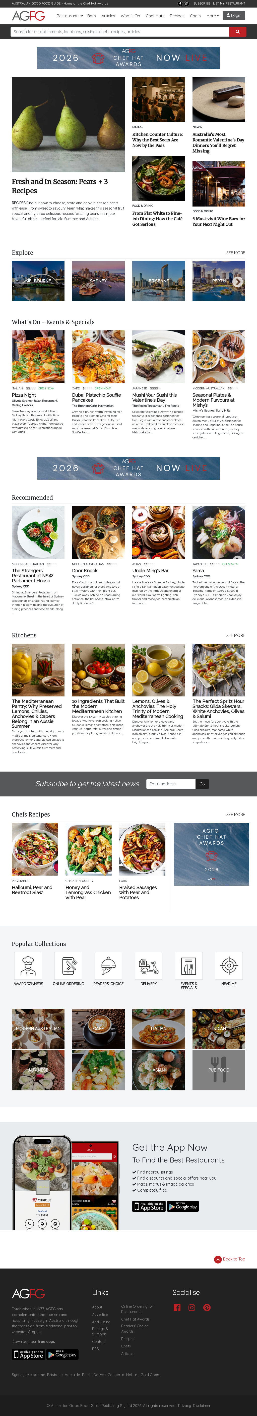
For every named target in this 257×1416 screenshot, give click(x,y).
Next (237, 282)
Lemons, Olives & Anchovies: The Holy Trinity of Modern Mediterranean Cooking (157, 709)
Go (202, 783)
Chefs (195, 15)
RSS (95, 1349)
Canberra (116, 1374)
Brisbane (55, 1374)
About (97, 1307)
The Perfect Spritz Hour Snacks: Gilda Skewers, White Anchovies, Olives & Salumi (218, 709)
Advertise (100, 1314)
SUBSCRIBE (202, 3)
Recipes (177, 15)
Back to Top (229, 1259)
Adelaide (72, 1374)
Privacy (184, 1405)
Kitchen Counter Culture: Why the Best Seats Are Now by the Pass (157, 140)
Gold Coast (150, 1374)
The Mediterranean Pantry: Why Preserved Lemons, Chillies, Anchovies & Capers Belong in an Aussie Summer (36, 714)
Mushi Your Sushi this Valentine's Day (154, 398)
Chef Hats (155, 15)
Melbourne (36, 1374)
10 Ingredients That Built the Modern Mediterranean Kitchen (98, 706)
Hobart (132, 1374)
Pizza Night (24, 395)
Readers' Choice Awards (134, 1329)
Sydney (18, 1374)
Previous (19, 282)
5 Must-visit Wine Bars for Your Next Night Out (218, 221)
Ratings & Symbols (100, 1332)
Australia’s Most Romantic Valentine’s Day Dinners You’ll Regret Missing (218, 143)
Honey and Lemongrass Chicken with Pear (88, 892)
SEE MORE (235, 252)
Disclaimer (202, 1405)
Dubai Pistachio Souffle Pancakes (96, 398)
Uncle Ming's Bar (150, 570)
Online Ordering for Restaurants (137, 1309)
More (211, 15)
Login (234, 15)
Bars (91, 15)
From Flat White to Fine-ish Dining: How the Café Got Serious (157, 219)
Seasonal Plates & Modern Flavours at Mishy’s (213, 400)
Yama (198, 570)
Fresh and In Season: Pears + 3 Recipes (60, 186)
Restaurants (68, 15)
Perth (86, 1374)
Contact (99, 1341)
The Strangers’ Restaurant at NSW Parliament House (32, 575)
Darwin (99, 1374)
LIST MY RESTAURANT (229, 3)
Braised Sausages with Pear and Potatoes (138, 892)
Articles (108, 15)
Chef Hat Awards (95, 3)
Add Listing (101, 1322)
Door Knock (84, 570)
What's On (130, 15)
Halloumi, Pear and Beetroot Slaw (32, 890)
